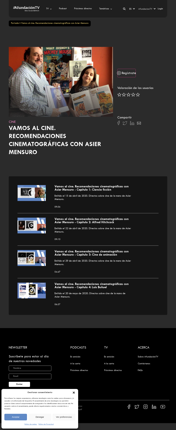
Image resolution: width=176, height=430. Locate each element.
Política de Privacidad (46, 424)
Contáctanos (144, 364)
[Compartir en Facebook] (118, 124)
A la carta (75, 364)
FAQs (140, 370)
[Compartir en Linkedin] (132, 124)
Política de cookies (30, 424)
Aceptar (16, 417)
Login (160, 9)
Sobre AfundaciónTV (148, 357)
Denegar (40, 417)
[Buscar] (124, 9)
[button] (73, 392)
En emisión (75, 357)
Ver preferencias (64, 417)
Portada (15, 23)
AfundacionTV (145, 9)
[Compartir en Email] (139, 124)
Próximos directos (79, 370)
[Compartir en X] (125, 124)
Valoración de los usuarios (135, 88)
